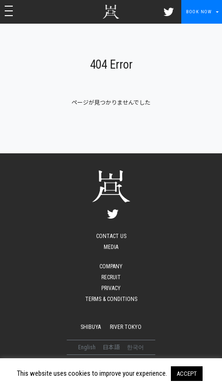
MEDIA (111, 247)
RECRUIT (111, 277)
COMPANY (111, 266)
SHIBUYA (90, 327)
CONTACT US (111, 236)
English (87, 347)
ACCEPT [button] (187, 373)
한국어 (135, 347)
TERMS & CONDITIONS (111, 299)
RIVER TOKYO (126, 327)
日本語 (112, 347)
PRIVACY (111, 288)
